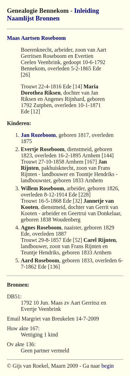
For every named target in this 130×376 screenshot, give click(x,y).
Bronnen (48, 18)
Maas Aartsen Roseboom (36, 38)
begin (108, 366)
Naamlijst (20, 18)
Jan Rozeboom (38, 135)
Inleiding (86, 10)
